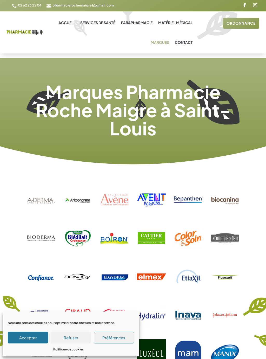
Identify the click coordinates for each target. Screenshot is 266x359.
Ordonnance (241, 23)
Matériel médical (175, 22)
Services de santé (97, 22)
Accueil (66, 22)
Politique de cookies (68, 349)
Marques (160, 42)
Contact (184, 42)
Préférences (113, 337)
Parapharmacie (136, 22)
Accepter (28, 337)
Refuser (71, 337)
